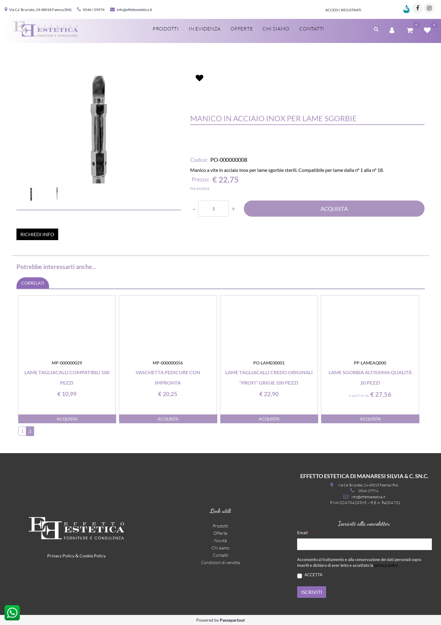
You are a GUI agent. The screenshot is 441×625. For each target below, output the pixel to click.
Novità (220, 540)
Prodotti (220, 525)
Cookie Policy (93, 555)
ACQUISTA (334, 208)
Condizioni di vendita (220, 562)
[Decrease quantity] (194, 209)
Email (304, 532)
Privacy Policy (60, 555)
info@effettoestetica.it (134, 9)
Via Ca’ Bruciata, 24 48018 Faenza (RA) (40, 9)
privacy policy (386, 565)
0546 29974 (368, 490)
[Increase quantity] (233, 209)
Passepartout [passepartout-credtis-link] (232, 620)
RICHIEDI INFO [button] (37, 234)
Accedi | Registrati (343, 10)
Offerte (220, 533)
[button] (99, 122)
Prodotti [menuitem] (166, 29)
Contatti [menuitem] (311, 29)
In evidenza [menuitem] (205, 29)
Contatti (220, 555)
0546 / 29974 (94, 9)
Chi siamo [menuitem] (276, 29)
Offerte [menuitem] (241, 29)
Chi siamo (220, 547)
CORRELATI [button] (32, 283)
